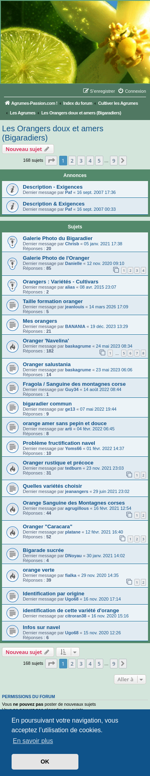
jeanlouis (74, 306)
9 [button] (113, 160)
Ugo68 (72, 599)
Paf (68, 192)
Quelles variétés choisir (52, 486)
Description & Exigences (54, 204)
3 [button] (81, 160)
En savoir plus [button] (33, 740)
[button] (51, 160)
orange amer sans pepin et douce (65, 423)
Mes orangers (40, 321)
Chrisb (72, 243)
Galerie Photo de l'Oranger (56, 258)
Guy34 (72, 389)
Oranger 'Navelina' (46, 341)
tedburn (73, 468)
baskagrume (78, 346)
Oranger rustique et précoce (58, 463)
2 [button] (72, 160)
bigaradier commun (47, 404)
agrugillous (77, 508)
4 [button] (90, 160)
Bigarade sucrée (43, 550)
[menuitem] (132, 91)
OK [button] (45, 761)
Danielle (73, 263)
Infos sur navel (41, 627)
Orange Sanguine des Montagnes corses (74, 503)
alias (70, 287)
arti (68, 428)
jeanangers (76, 491)
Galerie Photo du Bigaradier (57, 238)
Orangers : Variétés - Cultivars (60, 282)
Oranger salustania (46, 364)
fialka (70, 575)
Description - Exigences (53, 187)
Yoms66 (73, 448)
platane (73, 532)
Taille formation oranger (53, 301)
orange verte (38, 570)
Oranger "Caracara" (47, 526)
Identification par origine (53, 594)
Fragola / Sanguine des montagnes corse (74, 384)
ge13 (70, 409)
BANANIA (75, 326)
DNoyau (73, 555)
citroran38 (75, 615)
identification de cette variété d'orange (71, 610)
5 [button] (99, 160)
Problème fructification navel (59, 443)
